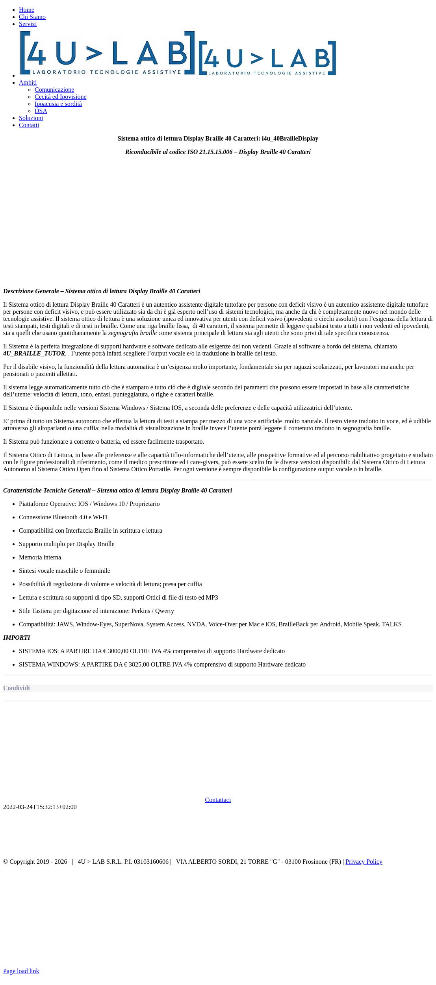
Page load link (21, 971)
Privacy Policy (363, 861)
